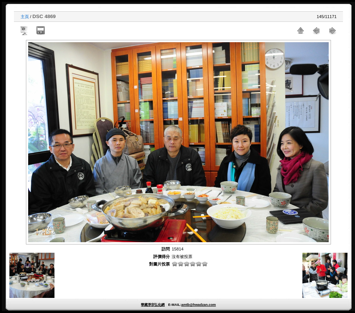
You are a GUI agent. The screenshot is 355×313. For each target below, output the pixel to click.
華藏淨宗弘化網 (153, 305)
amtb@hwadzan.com (198, 305)
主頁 (25, 16)
